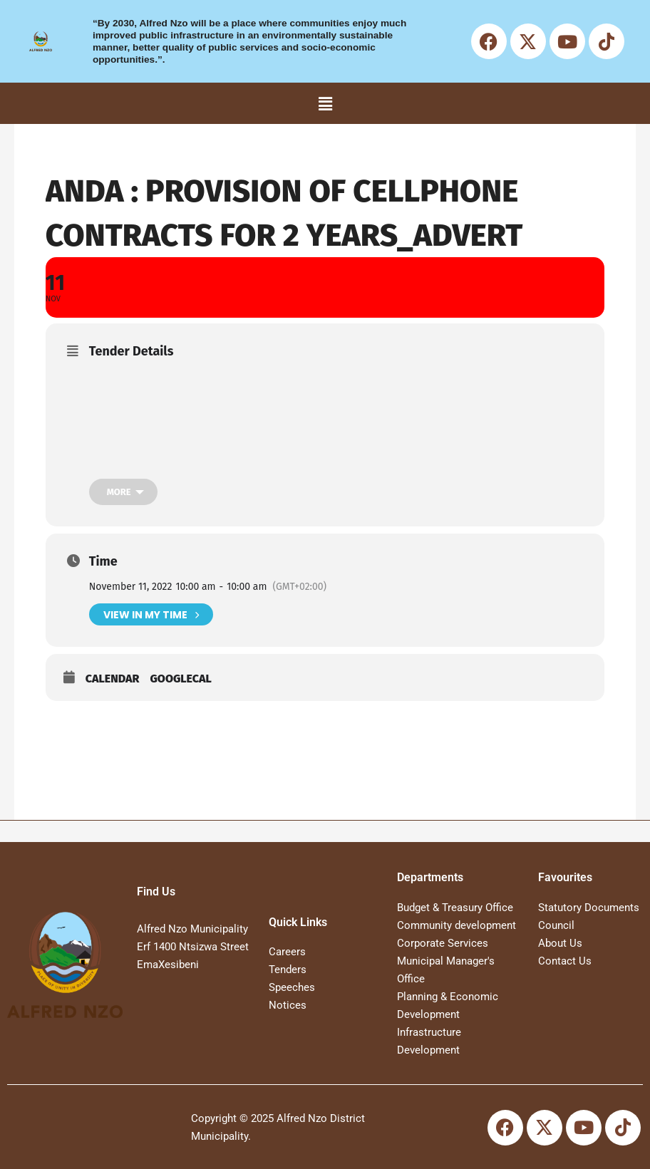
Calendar (113, 678)
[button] (325, 103)
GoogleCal (180, 678)
